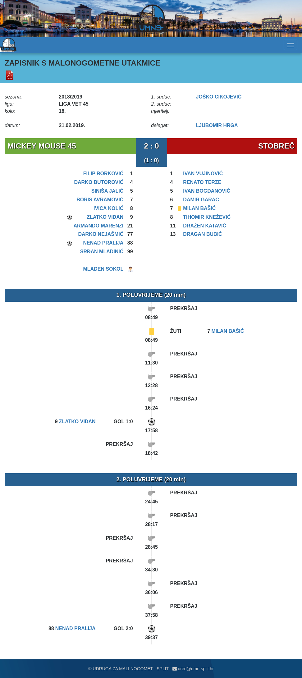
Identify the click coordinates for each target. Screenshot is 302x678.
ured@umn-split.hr (193, 668)
